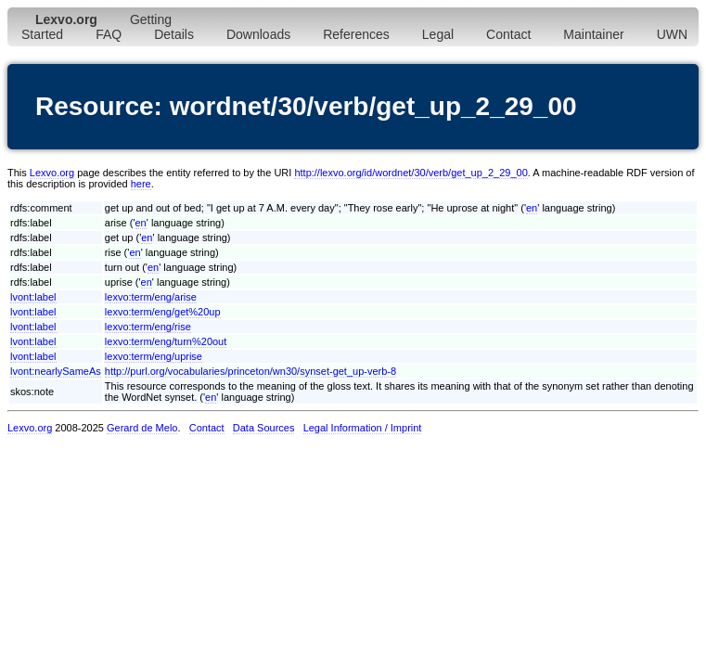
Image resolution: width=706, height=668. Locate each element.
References (356, 34)
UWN (672, 34)
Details (174, 34)
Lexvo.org (52, 172)
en (531, 207)
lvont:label (33, 296)
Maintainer (593, 34)
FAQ (109, 34)
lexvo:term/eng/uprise (153, 356)
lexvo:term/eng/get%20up (163, 311)
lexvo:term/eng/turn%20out (165, 341)
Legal (438, 34)
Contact (508, 34)
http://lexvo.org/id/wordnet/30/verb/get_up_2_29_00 (410, 172)
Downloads (258, 34)
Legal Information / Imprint (362, 427)
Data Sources (264, 427)
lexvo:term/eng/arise (151, 296)
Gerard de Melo (142, 427)
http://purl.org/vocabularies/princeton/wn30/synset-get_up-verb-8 (250, 371)
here (141, 183)
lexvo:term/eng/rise (148, 326)
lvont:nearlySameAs (55, 371)
